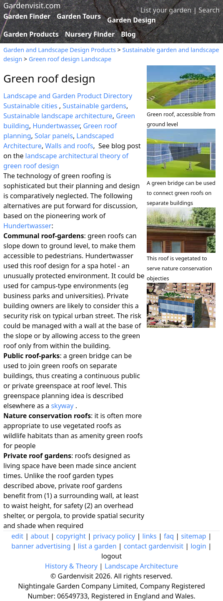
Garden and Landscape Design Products (59, 50)
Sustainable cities (31, 105)
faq (169, 536)
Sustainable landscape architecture (58, 115)
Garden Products (31, 34)
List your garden (165, 10)
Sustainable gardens (94, 105)
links (149, 536)
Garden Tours (79, 16)
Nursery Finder (90, 34)
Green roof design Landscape (70, 59)
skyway (62, 405)
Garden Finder (26, 16)
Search (209, 10)
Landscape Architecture (141, 566)
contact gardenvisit (153, 546)
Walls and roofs (69, 145)
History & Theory (71, 566)
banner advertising (40, 546)
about (39, 536)
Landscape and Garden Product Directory (67, 95)
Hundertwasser (56, 125)
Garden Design (131, 20)
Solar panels (54, 135)
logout (111, 556)
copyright (71, 536)
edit (17, 536)
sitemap (193, 536)
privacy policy (114, 536)
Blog (128, 34)
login (198, 546)
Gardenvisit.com (31, 5)
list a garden (97, 546)
